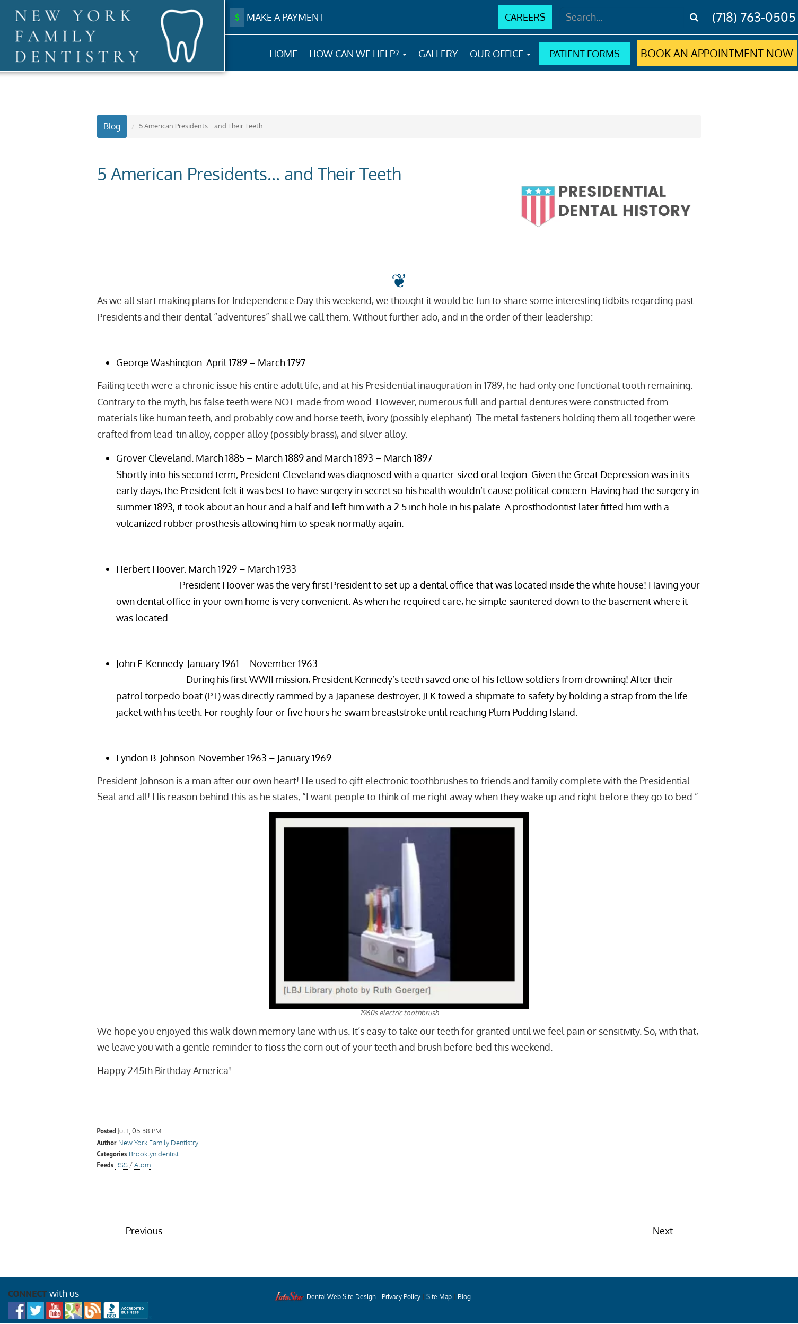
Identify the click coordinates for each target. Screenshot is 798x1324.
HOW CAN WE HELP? (358, 53)
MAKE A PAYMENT (277, 17)
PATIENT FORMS (584, 53)
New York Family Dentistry (158, 1142)
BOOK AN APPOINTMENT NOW (717, 53)
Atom (142, 1165)
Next (663, 1230)
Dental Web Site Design (341, 1297)
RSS (121, 1165)
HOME (283, 53)
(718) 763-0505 (754, 16)
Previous (144, 1230)
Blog (111, 126)
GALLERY (438, 53)
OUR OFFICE (500, 53)
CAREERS (525, 17)
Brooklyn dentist (154, 1153)
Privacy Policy (401, 1297)
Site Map (439, 1297)
